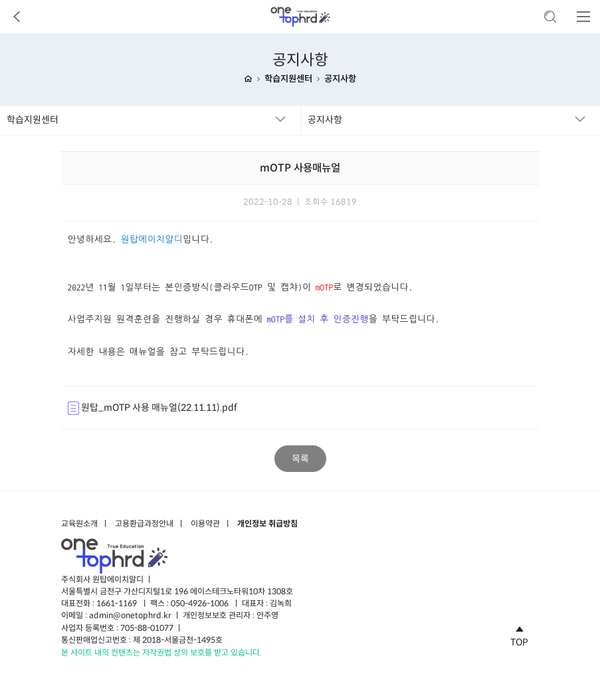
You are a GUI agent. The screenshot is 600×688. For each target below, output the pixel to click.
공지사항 (340, 79)
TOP (519, 634)
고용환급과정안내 (144, 523)
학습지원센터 (288, 79)
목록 (300, 459)
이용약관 (205, 523)
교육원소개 (79, 523)
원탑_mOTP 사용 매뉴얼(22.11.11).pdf (152, 408)
